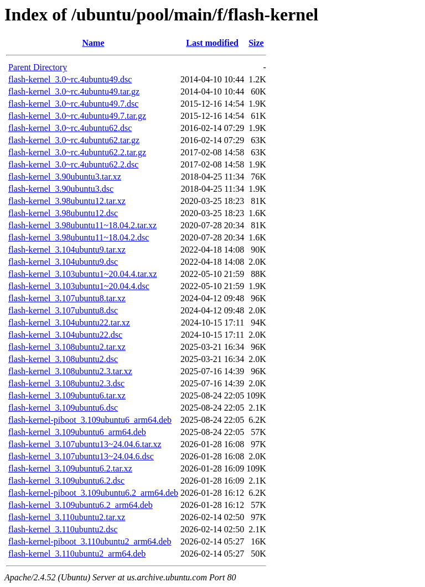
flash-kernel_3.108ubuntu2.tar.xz (67, 347)
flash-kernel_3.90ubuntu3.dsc (60, 188)
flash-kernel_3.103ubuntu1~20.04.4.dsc (78, 286)
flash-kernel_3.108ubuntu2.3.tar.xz (70, 371)
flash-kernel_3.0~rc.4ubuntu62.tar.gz (73, 140)
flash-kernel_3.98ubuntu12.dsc (63, 213)
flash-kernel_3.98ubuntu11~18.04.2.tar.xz (82, 225)
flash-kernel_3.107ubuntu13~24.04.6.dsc (81, 456)
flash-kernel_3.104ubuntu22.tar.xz (69, 322)
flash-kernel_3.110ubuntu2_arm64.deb (77, 553)
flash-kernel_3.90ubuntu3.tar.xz (64, 176)
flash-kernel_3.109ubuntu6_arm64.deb (77, 432)
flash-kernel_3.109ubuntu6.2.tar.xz (70, 468)
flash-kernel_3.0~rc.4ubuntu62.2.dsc (73, 164)
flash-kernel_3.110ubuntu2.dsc (63, 529)
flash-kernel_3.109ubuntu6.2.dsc (66, 480)
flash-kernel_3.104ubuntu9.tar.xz (67, 249)
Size (256, 43)
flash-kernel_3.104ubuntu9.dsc (63, 261)
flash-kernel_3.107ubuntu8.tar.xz (67, 298)
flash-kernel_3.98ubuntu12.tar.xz (67, 201)
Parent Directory (37, 67)
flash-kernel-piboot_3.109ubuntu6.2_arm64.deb (93, 492)
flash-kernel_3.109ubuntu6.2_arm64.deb (80, 505)
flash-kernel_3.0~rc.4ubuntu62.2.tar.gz (77, 152)
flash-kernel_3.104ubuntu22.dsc (65, 334)
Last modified (212, 43)
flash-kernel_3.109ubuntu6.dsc (63, 407)
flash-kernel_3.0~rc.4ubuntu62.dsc (70, 128)
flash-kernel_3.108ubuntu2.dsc (63, 359)
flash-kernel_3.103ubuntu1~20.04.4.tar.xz (82, 274)
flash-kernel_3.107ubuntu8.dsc (63, 310)
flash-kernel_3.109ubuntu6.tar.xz (67, 395)
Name (93, 43)
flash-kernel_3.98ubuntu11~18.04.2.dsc (78, 237)
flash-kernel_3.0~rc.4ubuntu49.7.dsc (73, 103)
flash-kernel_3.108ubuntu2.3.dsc (66, 383)
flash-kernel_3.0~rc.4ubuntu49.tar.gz (73, 91)
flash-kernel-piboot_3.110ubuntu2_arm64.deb (89, 541)
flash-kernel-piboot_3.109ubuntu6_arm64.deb (90, 419)
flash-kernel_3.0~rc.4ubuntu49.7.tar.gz (77, 115)
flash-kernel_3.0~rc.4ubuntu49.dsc (70, 79)
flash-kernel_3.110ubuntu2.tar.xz (66, 517)
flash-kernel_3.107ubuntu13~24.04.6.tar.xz (85, 444)
